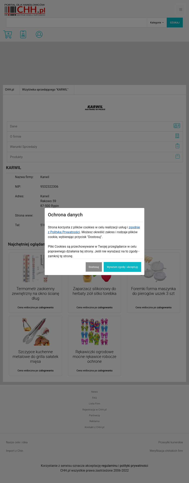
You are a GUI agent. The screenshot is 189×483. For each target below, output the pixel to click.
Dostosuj (94, 266)
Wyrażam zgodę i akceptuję (122, 266)
